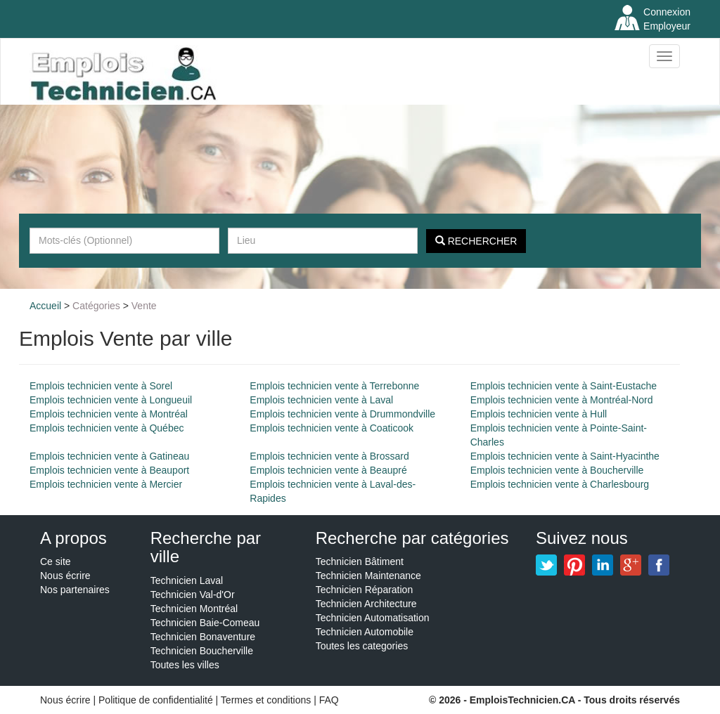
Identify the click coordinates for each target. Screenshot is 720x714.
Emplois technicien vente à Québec (107, 428)
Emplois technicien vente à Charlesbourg (559, 484)
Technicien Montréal (194, 608)
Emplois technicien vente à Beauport (109, 470)
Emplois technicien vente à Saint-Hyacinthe (565, 456)
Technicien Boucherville (201, 650)
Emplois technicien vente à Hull (539, 414)
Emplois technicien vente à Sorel (101, 385)
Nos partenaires (75, 589)
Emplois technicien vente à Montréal (109, 414)
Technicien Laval (187, 580)
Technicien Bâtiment (360, 561)
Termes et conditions (267, 700)
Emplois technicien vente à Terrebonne (334, 385)
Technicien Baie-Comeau (205, 622)
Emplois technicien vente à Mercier (106, 484)
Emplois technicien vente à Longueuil (111, 399)
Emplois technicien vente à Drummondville (342, 414)
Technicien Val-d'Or (192, 594)
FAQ (329, 700)
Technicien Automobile (364, 631)
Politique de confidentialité (155, 700)
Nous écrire (65, 575)
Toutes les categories (362, 645)
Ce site (55, 561)
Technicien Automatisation (373, 617)
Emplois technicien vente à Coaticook (331, 428)
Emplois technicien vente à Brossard (329, 456)
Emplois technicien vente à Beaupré (328, 470)
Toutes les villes (184, 664)
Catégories (96, 305)
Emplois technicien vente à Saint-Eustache (563, 385)
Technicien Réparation (364, 589)
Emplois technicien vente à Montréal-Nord (561, 399)
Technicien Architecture (366, 603)
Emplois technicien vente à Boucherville (557, 470)
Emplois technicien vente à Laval (321, 399)
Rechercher (476, 241)
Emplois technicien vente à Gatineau (109, 456)
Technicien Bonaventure (202, 636)
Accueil (45, 305)
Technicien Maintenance (368, 575)
